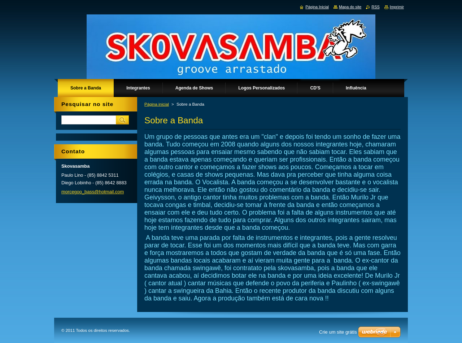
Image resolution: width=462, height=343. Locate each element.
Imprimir (397, 7)
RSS (375, 7)
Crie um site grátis (338, 332)
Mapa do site (350, 7)
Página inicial (156, 104)
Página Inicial (317, 7)
